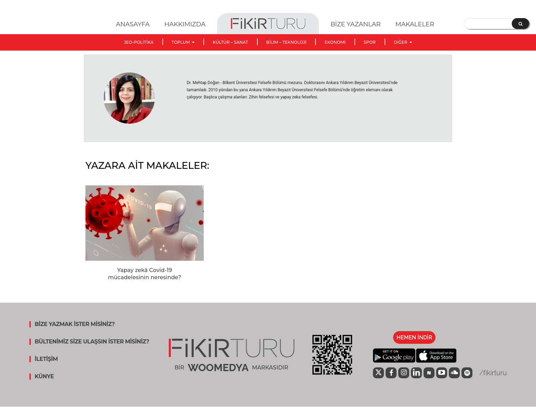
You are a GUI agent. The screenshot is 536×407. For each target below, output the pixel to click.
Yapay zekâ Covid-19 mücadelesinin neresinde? (144, 274)
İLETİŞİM (46, 359)
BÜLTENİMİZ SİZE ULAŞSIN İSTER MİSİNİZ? (92, 342)
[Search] (520, 23)
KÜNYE (44, 377)
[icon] (378, 373)
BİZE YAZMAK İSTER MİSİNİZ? (75, 324)
